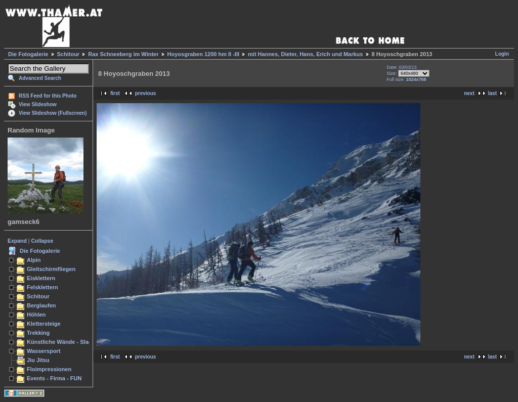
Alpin (34, 260)
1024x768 (416, 79)
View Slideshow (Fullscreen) (53, 113)
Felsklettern (42, 287)
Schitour (68, 54)
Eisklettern (41, 278)
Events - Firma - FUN (54, 378)
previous (145, 93)
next (469, 93)
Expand (17, 241)
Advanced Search (40, 78)
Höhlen (36, 314)
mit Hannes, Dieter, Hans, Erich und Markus (305, 54)
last (492, 93)
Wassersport (43, 351)
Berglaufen (41, 305)
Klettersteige (44, 324)
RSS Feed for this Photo (47, 96)
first (115, 93)
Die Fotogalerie (28, 54)
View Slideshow (38, 104)
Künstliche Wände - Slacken (64, 342)
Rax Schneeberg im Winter (123, 54)
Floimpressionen (49, 369)
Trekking (38, 333)
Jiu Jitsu (38, 360)
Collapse (42, 241)
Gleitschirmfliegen (51, 269)
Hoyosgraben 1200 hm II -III (203, 54)
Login (502, 54)
